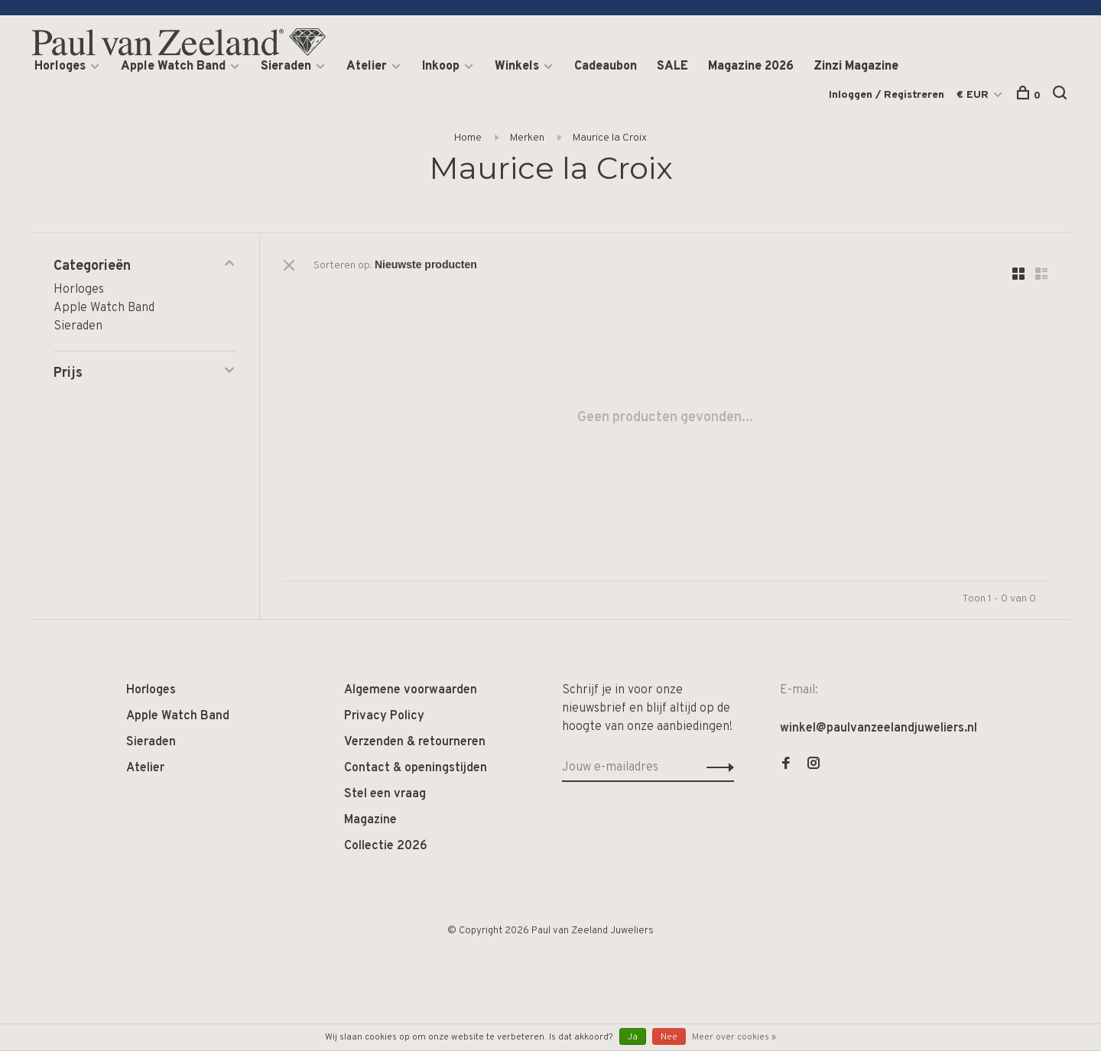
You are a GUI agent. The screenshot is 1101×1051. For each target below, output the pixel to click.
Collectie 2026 (385, 846)
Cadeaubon (605, 66)
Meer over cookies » (734, 1037)
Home (468, 137)
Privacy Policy (384, 716)
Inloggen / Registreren (886, 95)
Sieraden (286, 66)
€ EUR (974, 95)
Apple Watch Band (173, 66)
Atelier (366, 66)
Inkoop (441, 66)
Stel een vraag (385, 794)
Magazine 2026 (751, 66)
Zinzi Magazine (856, 66)
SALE (672, 66)
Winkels (517, 66)
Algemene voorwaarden (410, 690)
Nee (669, 1037)
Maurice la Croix (610, 137)
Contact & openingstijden (415, 768)
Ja (633, 1037)
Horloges (60, 66)
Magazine (370, 820)
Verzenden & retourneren (415, 742)
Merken (527, 137)
